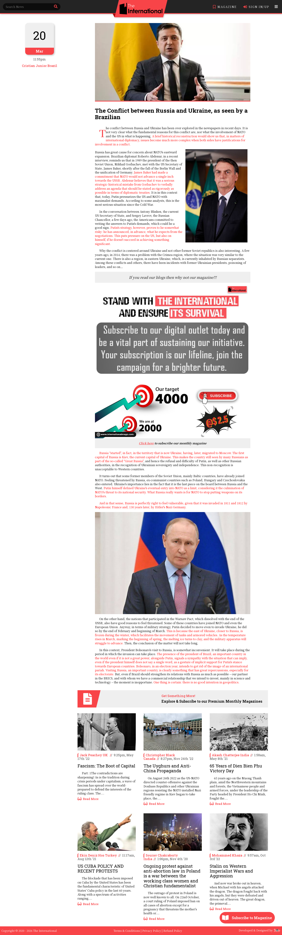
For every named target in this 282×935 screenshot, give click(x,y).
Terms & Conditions (126, 930)
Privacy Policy (151, 930)
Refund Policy (172, 930)
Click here (146, 443)
